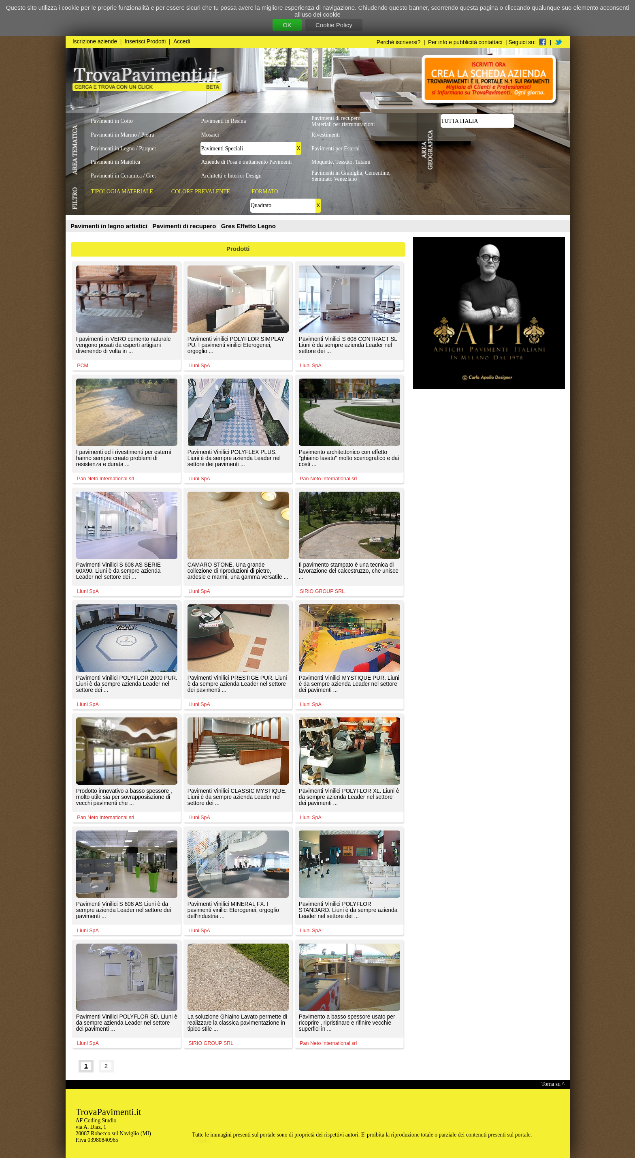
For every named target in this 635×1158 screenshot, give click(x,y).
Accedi (181, 42)
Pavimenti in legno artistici (109, 226)
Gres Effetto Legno (248, 226)
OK (287, 24)
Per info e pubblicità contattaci (465, 42)
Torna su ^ (553, 1084)
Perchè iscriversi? (399, 42)
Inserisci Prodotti (145, 42)
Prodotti (238, 248)
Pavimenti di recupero (185, 226)
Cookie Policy (333, 24)
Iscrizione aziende (94, 42)
